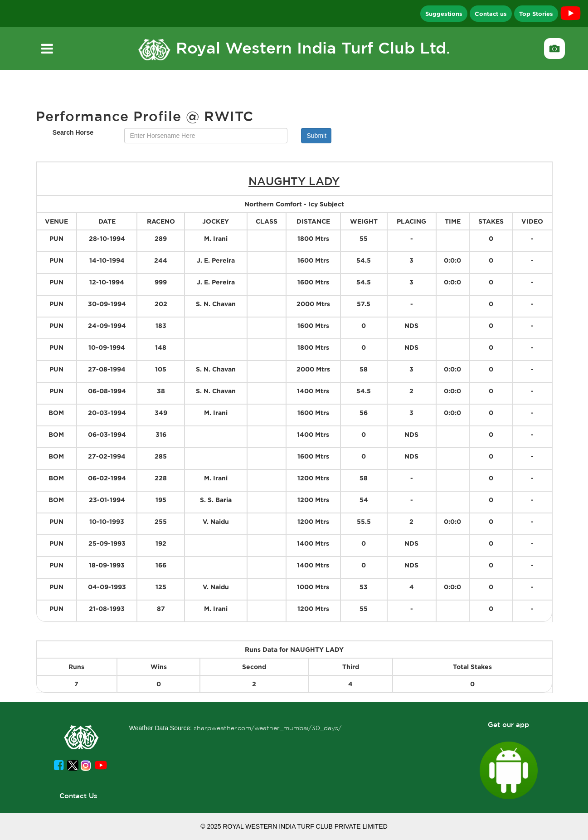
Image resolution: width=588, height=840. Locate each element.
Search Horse (73, 132)
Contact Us (78, 796)
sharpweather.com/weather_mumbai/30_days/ (267, 728)
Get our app (508, 724)
